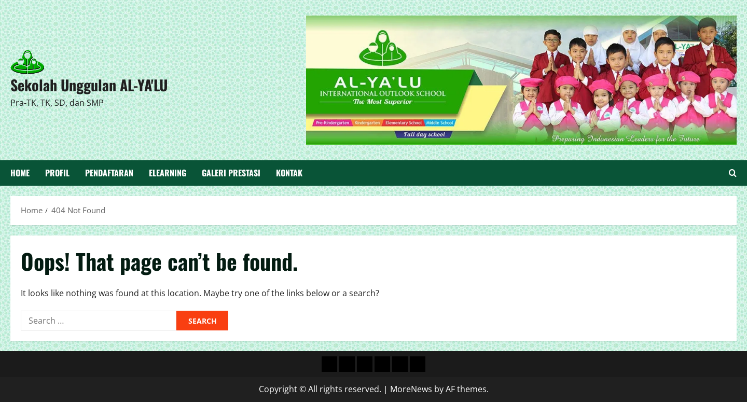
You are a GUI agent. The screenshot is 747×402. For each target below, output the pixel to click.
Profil (57, 173)
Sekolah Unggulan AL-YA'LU (89, 84)
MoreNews (411, 389)
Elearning (167, 173)
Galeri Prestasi (231, 173)
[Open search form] (733, 173)
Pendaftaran (109, 173)
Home (20, 173)
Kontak (289, 173)
